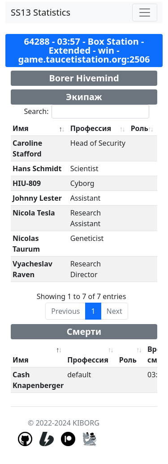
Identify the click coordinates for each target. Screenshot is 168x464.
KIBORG (86, 423)
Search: (87, 111)
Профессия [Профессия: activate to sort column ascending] (91, 128)
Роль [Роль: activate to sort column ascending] (139, 128)
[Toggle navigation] (144, 12)
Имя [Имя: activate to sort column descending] (21, 128)
